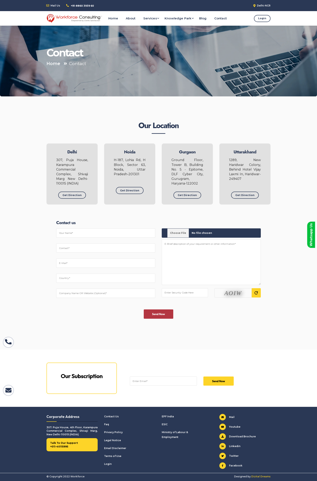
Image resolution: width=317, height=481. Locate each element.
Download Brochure (237, 436)
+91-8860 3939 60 (82, 5)
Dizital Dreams (261, 476)
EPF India (168, 416)
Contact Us (111, 416)
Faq (106, 424)
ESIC (165, 424)
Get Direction (72, 195)
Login (262, 18)
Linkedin (229, 446)
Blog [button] (203, 18)
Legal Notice (112, 440)
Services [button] (150, 18)
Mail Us (55, 5)
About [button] (130, 18)
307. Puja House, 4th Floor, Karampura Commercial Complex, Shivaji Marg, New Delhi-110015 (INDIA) (72, 431)
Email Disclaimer (115, 448)
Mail (227, 417)
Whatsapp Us (311, 234)
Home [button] (113, 18)
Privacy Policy (113, 432)
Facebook (230, 465)
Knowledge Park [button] (178, 18)
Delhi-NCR (264, 5)
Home (53, 63)
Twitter (229, 456)
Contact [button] (220, 18)
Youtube (229, 427)
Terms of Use (112, 456)
